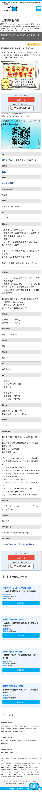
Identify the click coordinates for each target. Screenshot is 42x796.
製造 (15, 774)
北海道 (7, 758)
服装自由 (24, 763)
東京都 (5, 183)
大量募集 (14, 765)
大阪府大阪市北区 (5, 726)
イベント (27, 772)
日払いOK (11, 763)
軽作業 (11, 774)
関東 (2, 752)
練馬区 (11, 183)
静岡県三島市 (21, 740)
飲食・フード (4, 774)
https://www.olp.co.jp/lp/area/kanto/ (18, 544)
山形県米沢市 (27, 726)
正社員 (36, 767)
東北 (12, 758)
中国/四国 (34, 758)
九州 (40, 758)
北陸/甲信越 (21, 758)
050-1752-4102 (22, 108)
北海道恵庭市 (4, 740)
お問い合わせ (22, 783)
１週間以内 (10, 770)
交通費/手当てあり (33, 763)
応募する (21, 99)
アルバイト (13, 767)
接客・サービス (35, 772)
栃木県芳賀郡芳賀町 (17, 726)
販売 (23, 772)
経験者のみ (27, 765)
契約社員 (31, 767)
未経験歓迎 (18, 763)
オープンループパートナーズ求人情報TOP (16, 781)
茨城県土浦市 (35, 726)
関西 (30, 758)
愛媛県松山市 (4, 743)
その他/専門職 (11, 776)
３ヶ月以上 (35, 770)
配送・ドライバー (22, 774)
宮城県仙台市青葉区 (6, 729)
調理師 (5, 160)
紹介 (27, 767)
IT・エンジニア (17, 772)
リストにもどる (7, 715)
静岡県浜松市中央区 (31, 740)
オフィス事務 (4, 772)
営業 (10, 772)
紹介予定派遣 (20, 767)
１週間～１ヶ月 (18, 770)
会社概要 (34, 781)
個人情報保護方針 (11, 783)
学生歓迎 (20, 765)
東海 (26, 758)
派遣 (4, 171)
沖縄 (2, 761)
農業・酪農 (19, 776)
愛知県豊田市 (13, 740)
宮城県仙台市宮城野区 (18, 729)
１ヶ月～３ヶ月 (27, 770)
